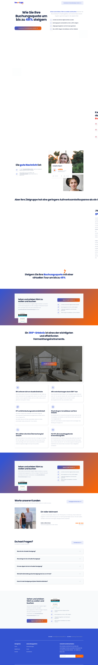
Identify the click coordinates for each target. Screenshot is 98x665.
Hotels (27, 649)
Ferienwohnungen (30, 646)
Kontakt (16, 651)
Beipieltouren (17, 649)
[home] (19, 3)
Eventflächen (29, 651)
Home (16, 646)
